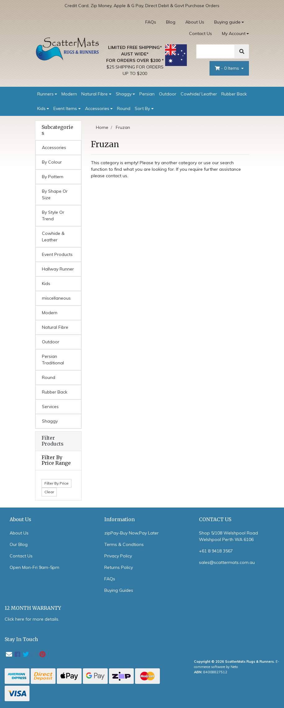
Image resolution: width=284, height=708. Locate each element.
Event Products (57, 254)
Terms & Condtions (124, 544)
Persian (147, 94)
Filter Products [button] (52, 441)
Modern (69, 94)
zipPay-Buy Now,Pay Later (131, 533)
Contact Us (200, 33)
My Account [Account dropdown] (234, 33)
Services (50, 406)
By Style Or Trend (53, 215)
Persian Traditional (53, 360)
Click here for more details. (32, 619)
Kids (41, 108)
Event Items (65, 108)
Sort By (142, 108)
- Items (227, 68)
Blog (170, 22)
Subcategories (57, 130)
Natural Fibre (94, 94)
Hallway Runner (58, 269)
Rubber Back (234, 94)
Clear (49, 492)
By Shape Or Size (55, 194)
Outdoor (167, 94)
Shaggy (124, 94)
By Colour (52, 162)
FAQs (150, 22)
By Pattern (52, 176)
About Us (194, 22)
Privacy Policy (118, 556)
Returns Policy (118, 567)
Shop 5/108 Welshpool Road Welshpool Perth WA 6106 (228, 536)
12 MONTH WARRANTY (33, 608)
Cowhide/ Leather (199, 94)
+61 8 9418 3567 (216, 551)
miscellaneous (56, 298)
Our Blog (19, 544)
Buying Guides (118, 590)
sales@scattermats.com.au (227, 562)
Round (123, 108)
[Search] (215, 51)
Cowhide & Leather (53, 237)
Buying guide (227, 22)
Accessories (97, 108)
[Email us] (9, 654)
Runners (45, 94)
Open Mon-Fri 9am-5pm (34, 567)
